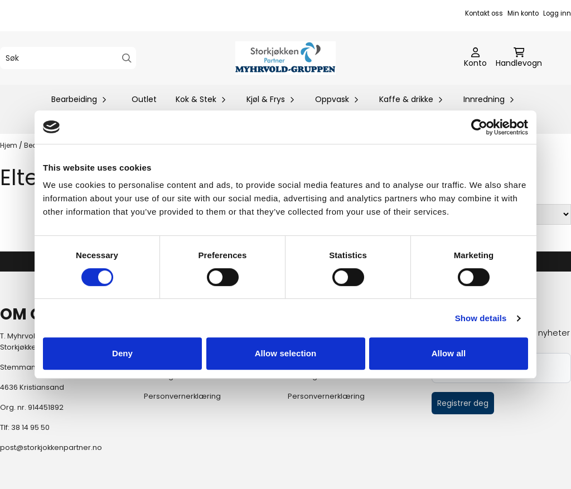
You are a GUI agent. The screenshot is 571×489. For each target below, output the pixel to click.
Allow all (449, 353)
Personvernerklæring (182, 396)
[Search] (127, 58)
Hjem (9, 145)
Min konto (523, 13)
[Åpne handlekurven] (518, 58)
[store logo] (285, 58)
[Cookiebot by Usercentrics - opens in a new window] (479, 127)
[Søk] (68, 58)
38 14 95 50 (30, 427)
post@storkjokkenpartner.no (51, 447)
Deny (122, 353)
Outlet (144, 99)
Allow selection (286, 353)
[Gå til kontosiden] (475, 58)
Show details (481, 318)
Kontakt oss (484, 13)
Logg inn (557, 13)
